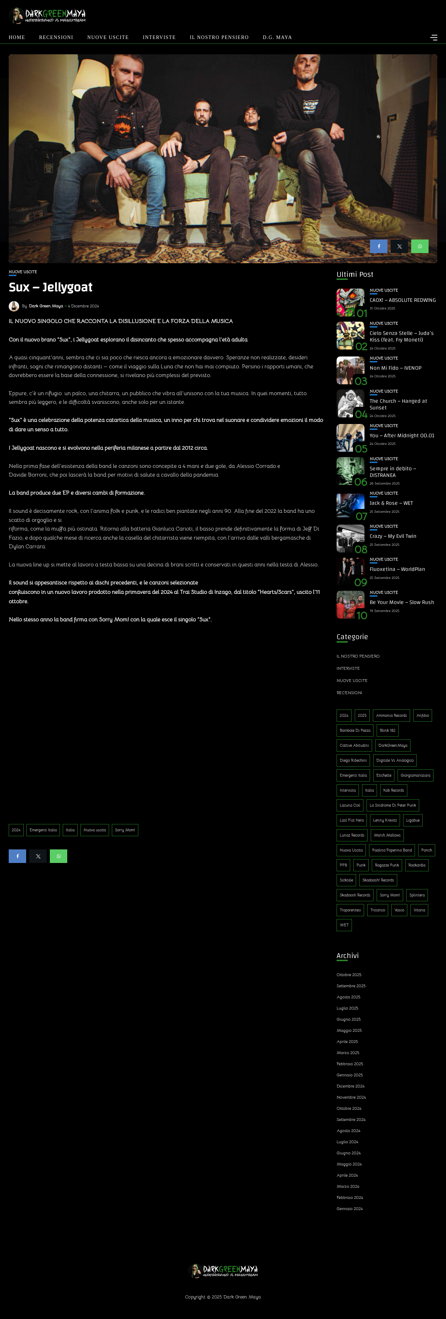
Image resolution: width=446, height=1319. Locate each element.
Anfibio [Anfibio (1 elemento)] (422, 715)
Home (17, 37)
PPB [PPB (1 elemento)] (343, 865)
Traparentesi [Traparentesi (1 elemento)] (350, 910)
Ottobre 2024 (349, 1108)
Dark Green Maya (46, 305)
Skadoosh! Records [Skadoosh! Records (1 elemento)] (378, 880)
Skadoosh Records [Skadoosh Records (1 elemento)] (355, 895)
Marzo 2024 (348, 1186)
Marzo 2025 (348, 1052)
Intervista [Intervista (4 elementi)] (348, 790)
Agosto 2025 (348, 996)
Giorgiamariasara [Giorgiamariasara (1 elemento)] (415, 775)
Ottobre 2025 (349, 974)
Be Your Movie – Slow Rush (402, 602)
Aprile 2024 (347, 1175)
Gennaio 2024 (350, 1208)
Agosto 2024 (348, 1130)
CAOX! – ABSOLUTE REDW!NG (403, 300)
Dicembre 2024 (350, 1086)
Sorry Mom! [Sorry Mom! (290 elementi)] (390, 895)
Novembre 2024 (351, 1097)
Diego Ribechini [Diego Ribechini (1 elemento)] (353, 760)
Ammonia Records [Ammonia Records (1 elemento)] (391, 715)
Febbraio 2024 (350, 1197)
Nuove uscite (108, 37)
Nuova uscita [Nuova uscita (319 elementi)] (351, 850)
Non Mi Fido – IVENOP (395, 368)
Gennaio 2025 (350, 1074)
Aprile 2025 (347, 1041)
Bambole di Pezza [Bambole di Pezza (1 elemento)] (355, 730)
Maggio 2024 (349, 1164)
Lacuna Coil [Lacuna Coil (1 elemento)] (350, 805)
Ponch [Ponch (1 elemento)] (426, 850)
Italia (70, 829)
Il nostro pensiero (219, 37)
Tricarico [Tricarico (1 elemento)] (377, 910)
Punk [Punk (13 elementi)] (361, 865)
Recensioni (56, 37)
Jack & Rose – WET (391, 503)
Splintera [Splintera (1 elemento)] (417, 895)
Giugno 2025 (349, 1019)
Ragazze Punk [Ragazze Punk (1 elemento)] (387, 865)
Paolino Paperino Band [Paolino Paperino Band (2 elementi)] (392, 850)
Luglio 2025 (347, 1008)
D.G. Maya (277, 37)
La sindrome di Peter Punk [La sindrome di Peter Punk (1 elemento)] (393, 805)
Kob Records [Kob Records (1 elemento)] (393, 790)
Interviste (159, 37)
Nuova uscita (95, 829)
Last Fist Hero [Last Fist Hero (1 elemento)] (352, 820)
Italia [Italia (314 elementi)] (369, 790)
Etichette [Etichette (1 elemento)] (383, 775)
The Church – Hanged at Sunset (398, 404)
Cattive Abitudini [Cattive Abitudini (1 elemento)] (354, 745)
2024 (16, 829)
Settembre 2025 (351, 985)
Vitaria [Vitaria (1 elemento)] (419, 910)
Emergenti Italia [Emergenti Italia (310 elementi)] (353, 775)
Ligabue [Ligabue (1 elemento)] (413, 820)
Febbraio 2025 (350, 1063)
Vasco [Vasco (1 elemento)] (399, 910)
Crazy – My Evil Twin (393, 536)
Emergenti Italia (43, 829)
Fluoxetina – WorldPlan (397, 569)
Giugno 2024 (349, 1152)
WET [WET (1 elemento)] (344, 924)
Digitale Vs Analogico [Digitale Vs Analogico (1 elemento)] (395, 760)
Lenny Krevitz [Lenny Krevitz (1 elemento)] (385, 820)
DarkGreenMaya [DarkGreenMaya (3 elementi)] (392, 745)
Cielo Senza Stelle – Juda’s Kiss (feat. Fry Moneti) (402, 336)
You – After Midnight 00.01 (402, 435)
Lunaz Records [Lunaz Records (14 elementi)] (352, 835)
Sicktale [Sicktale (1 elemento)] (346, 880)
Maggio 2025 (349, 1030)
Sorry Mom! (125, 829)
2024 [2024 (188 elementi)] (344, 715)
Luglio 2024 (347, 1141)
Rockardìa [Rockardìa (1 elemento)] (416, 865)
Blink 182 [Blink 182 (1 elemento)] (387, 730)
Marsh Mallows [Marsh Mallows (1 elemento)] (387, 835)
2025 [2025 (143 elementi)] (362, 715)
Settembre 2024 (351, 1119)
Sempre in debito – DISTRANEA (393, 471)
